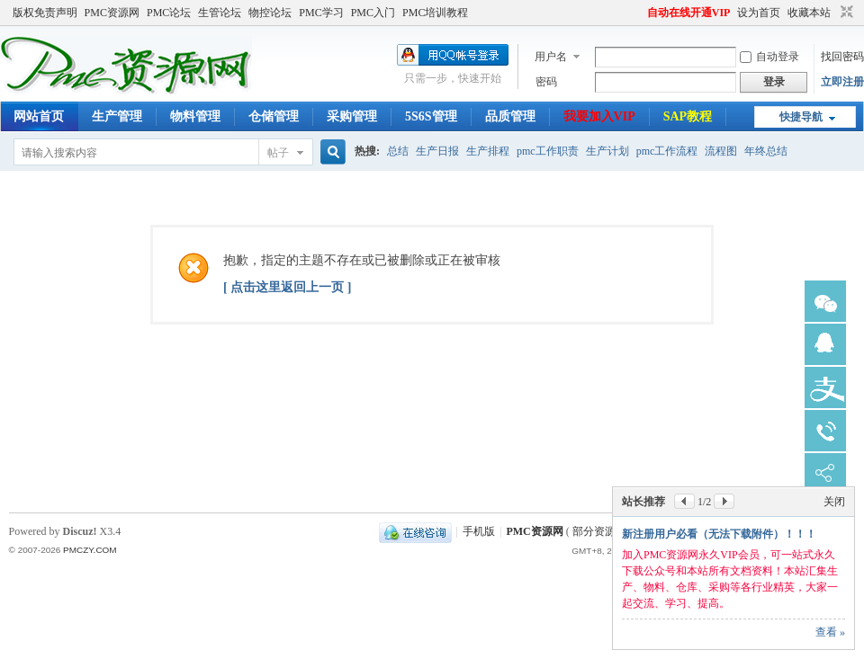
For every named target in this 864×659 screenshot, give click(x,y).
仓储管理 (273, 116)
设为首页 (758, 12)
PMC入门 (373, 12)
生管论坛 (219, 12)
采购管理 (352, 116)
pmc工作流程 (667, 151)
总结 (398, 151)
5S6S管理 (431, 116)
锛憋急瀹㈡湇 (825, 344)
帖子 (278, 153)
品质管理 (510, 116)
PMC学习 (321, 12)
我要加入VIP (599, 116)
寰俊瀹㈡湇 (825, 301)
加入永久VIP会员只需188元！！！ (704, 550)
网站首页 (39, 116)
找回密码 (842, 56)
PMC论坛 (169, 12)
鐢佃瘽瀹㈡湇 (825, 430)
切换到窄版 (844, 12)
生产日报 (437, 151)
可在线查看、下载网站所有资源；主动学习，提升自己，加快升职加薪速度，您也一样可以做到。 (730, 587)
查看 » (830, 632)
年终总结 (766, 151)
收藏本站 (809, 12)
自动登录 (769, 56)
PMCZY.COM (90, 550)
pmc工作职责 (548, 151)
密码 (546, 82)
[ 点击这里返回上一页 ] (287, 287)
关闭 (834, 518)
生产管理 (117, 116)
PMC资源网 (112, 12)
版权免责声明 (45, 12)
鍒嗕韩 (825, 473)
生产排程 (487, 151)
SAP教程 (687, 116)
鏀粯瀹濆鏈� (825, 387)
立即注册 (842, 82)
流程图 (721, 151)
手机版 (479, 531)
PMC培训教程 (435, 12)
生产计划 (607, 151)
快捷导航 (801, 117)
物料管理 (195, 116)
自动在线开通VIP (689, 12)
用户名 (551, 56)
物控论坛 (270, 12)
